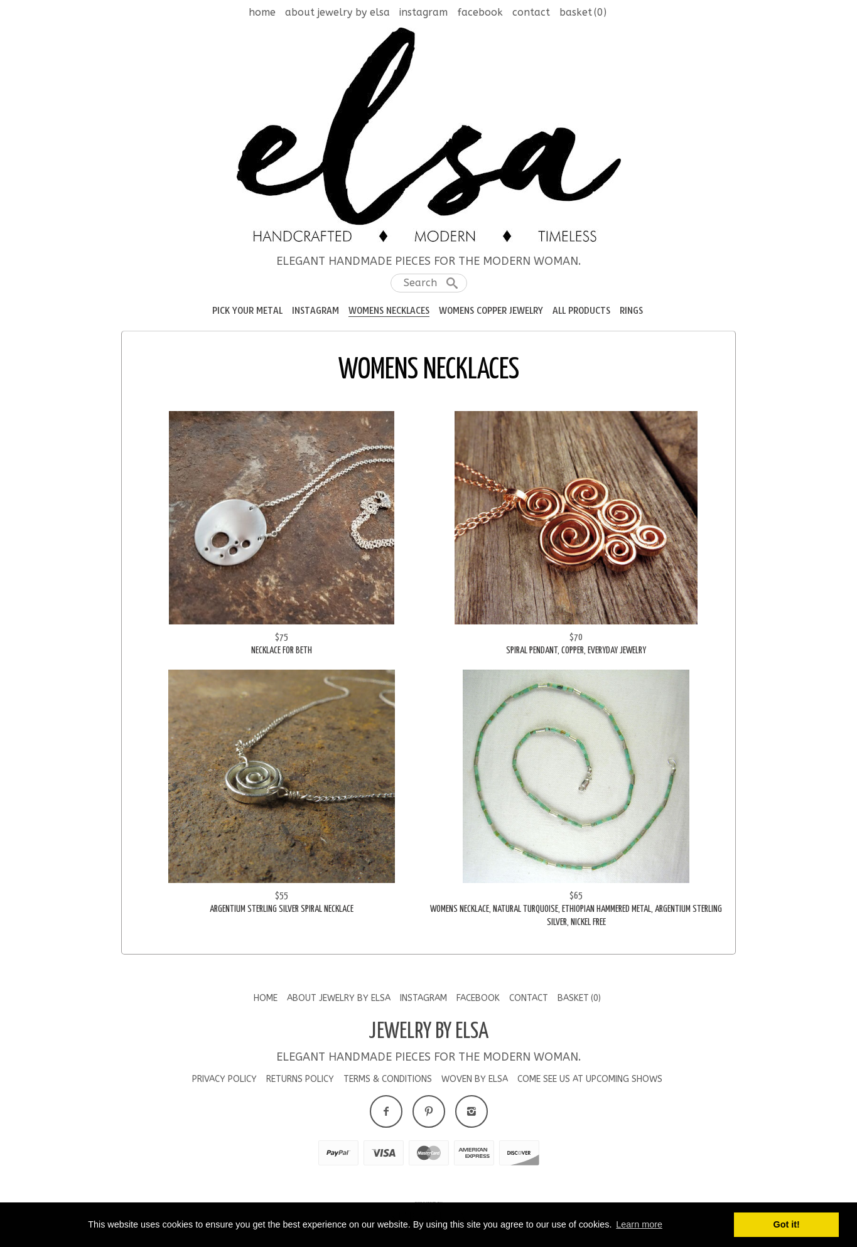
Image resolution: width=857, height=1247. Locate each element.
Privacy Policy (224, 1079)
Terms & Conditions (387, 1079)
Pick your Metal (247, 310)
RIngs (631, 310)
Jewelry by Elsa (428, 1031)
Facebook (480, 12)
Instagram (423, 12)
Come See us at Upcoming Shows (589, 1079)
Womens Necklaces (388, 310)
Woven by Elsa (474, 1079)
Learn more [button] (639, 1224)
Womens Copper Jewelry (491, 310)
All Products (581, 310)
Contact (531, 12)
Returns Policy (300, 1079)
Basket (582, 12)
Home (262, 12)
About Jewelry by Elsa (337, 12)
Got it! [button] (786, 1224)
